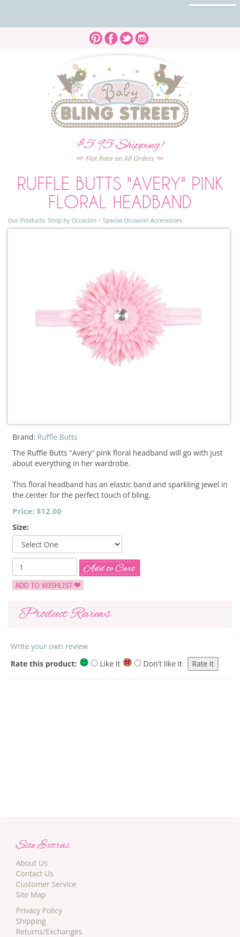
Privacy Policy (39, 910)
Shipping (31, 921)
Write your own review (49, 646)
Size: (20, 527)
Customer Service (46, 884)
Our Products (26, 220)
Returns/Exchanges (49, 931)
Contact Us (34, 873)
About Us (32, 863)
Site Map (31, 895)
